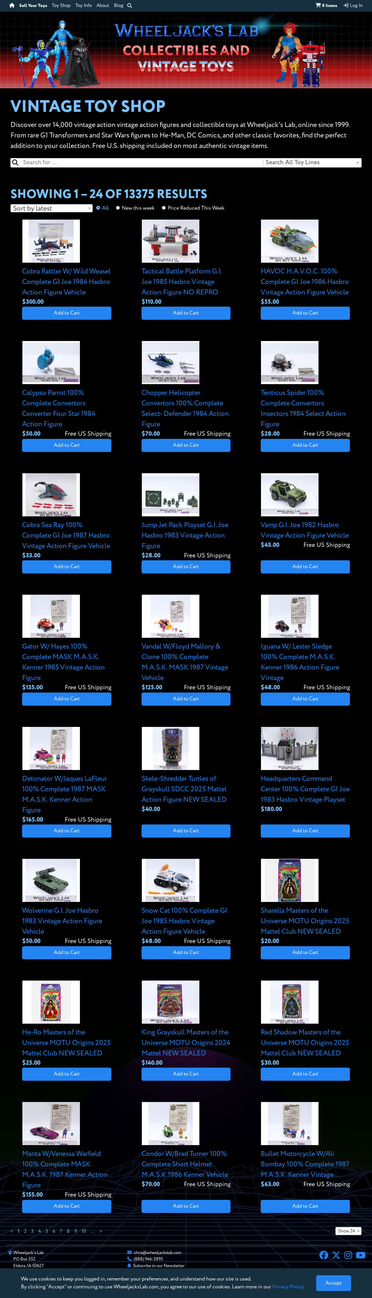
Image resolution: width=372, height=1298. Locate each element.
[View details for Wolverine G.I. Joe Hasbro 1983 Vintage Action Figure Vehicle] (66, 902)
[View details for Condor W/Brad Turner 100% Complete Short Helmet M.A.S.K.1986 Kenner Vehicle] (186, 1145)
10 (84, 1231)
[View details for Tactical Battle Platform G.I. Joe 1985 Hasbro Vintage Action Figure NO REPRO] (186, 263)
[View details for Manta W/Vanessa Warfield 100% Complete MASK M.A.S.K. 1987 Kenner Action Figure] (66, 1151)
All (105, 208)
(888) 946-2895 (148, 1259)
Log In (353, 5)
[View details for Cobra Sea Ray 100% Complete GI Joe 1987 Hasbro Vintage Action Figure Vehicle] (66, 517)
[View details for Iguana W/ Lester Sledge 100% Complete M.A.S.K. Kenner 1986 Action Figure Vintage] (305, 643)
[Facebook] (323, 1256)
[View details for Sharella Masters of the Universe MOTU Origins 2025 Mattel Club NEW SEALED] (305, 902)
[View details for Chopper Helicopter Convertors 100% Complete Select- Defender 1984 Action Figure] (186, 390)
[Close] (333, 1283)
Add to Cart (67, 313)
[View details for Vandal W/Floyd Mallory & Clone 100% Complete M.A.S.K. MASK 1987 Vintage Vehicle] (186, 643)
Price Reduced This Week (196, 208)
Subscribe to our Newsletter (159, 1266)
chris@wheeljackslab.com (157, 1253)
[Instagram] (348, 1256)
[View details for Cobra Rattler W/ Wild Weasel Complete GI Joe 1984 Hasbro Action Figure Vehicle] (66, 263)
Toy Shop (61, 5)
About (102, 5)
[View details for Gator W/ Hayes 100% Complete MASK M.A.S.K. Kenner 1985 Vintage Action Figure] (66, 643)
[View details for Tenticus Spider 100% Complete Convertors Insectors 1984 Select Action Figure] (305, 390)
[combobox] (312, 163)
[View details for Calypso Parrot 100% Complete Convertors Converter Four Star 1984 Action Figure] (66, 390)
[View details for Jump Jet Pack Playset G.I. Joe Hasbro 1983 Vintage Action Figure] (186, 517)
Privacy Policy (287, 1287)
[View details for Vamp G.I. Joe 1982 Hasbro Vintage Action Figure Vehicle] (305, 511)
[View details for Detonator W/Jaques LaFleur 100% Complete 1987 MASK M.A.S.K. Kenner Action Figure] (66, 776)
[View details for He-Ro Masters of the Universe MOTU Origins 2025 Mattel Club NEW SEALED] (66, 1024)
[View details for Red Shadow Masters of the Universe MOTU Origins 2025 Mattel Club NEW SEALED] (305, 1024)
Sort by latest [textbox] (32, 208)
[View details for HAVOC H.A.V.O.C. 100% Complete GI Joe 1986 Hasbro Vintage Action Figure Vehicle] (305, 263)
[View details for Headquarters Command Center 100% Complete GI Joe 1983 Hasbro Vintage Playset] (305, 770)
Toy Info (83, 5)
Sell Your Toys (33, 5)
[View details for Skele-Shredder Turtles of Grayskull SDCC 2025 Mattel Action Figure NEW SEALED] (186, 770)
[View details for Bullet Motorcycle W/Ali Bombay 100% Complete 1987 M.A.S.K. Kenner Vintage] (305, 1145)
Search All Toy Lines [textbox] (293, 163)
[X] (336, 1256)
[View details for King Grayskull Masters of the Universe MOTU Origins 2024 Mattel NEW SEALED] (186, 1024)
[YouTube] (361, 1256)
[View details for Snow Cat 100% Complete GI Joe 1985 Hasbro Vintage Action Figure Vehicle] (186, 902)
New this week (138, 208)
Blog (118, 5)
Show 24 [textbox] (346, 1231)
